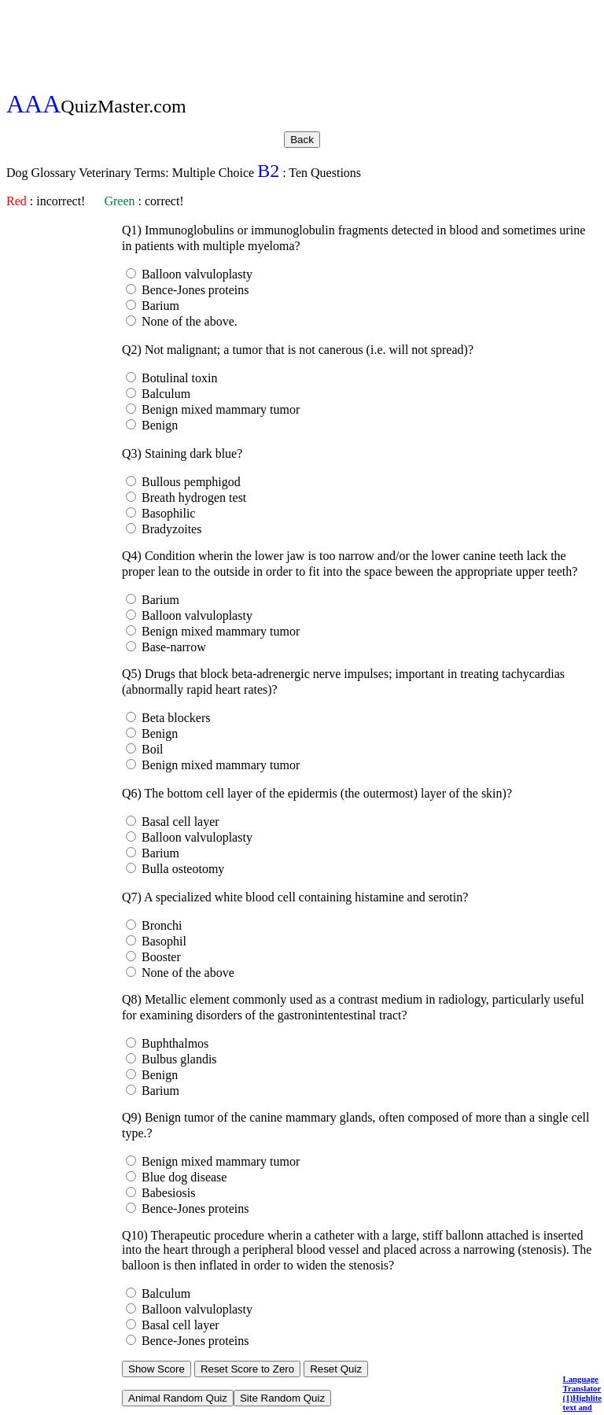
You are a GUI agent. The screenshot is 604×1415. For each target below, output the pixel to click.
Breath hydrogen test (192, 497)
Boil (151, 749)
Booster (159, 957)
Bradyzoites (169, 529)
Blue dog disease (182, 1177)
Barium (158, 305)
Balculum (164, 393)
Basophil (162, 941)
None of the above (186, 972)
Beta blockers (174, 717)
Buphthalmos (173, 1043)
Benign (158, 425)
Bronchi (160, 925)
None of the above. (188, 321)
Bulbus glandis (177, 1059)
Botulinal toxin (177, 378)
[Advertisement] (302, 41)
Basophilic (166, 513)
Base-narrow (172, 647)
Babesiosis (166, 1192)
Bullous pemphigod (189, 481)
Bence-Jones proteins (193, 290)
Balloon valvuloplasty (195, 274)
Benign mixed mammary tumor (219, 409)
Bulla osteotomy (181, 868)
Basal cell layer (178, 821)
